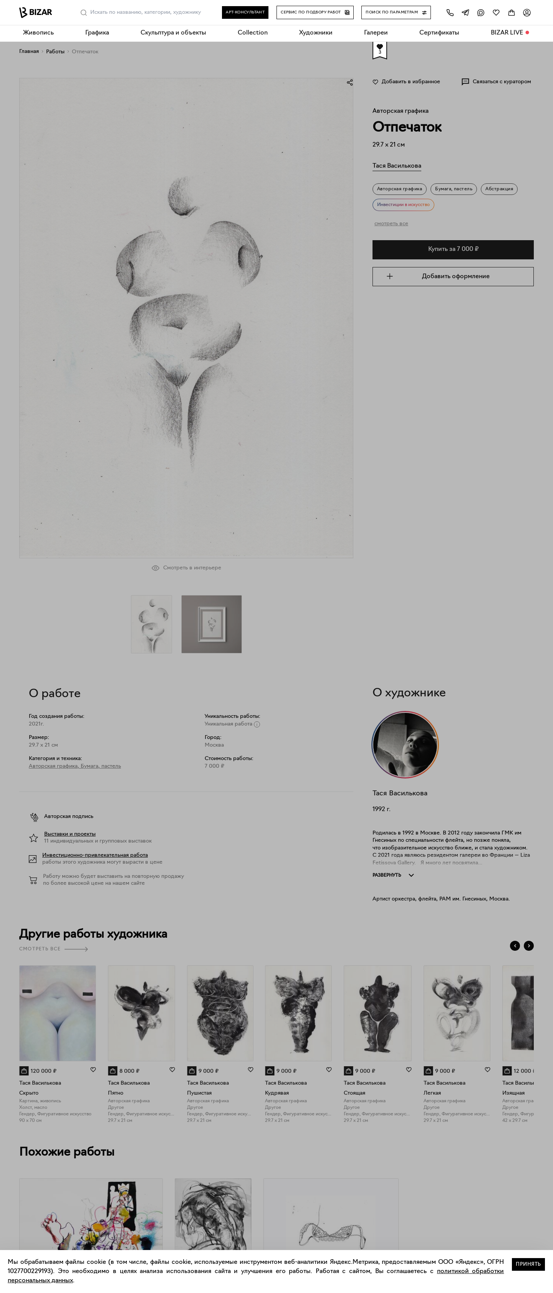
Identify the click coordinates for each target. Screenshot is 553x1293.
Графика (97, 33)
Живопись (38, 33)
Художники (316, 33)
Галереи (376, 33)
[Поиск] (84, 13)
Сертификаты (439, 33)
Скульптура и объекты (173, 33)
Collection (253, 33)
